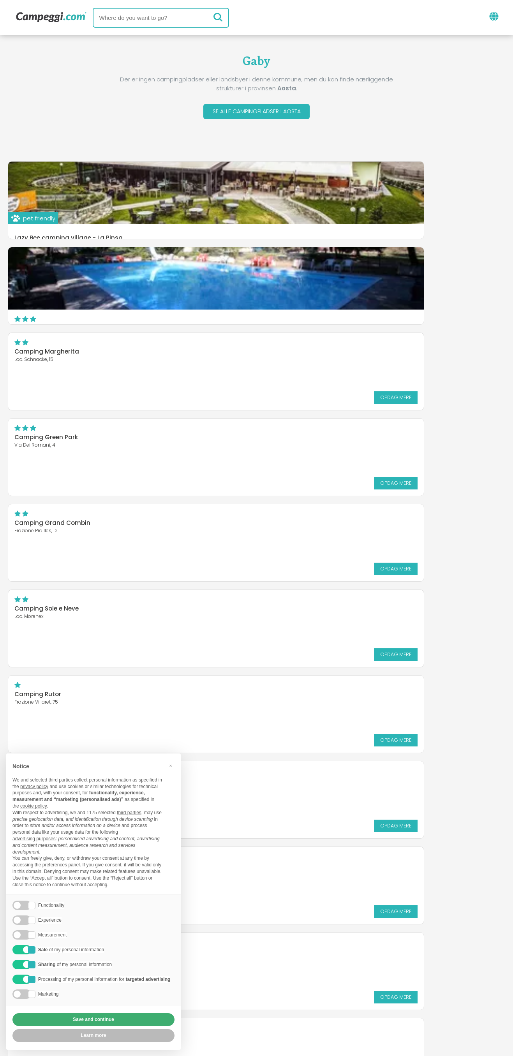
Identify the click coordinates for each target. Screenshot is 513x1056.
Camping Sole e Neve (303, 353)
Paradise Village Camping (311, 525)
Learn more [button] (93, 1035)
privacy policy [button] (34, 786)
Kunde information (294, 1005)
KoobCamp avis (275, 959)
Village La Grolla (39, 610)
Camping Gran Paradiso (308, 439)
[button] (170, 766)
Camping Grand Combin (52, 353)
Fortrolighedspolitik (219, 1005)
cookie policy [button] (33, 806)
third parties (129, 812)
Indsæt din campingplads (234, 991)
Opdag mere (219, 313)
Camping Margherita (46, 268)
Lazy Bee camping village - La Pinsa (68, 240)
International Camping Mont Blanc (67, 520)
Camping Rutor (37, 439)
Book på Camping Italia (328, 991)
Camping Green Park (303, 268)
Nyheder (224, 959)
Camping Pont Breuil (302, 610)
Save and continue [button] (93, 1019)
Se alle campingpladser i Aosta (256, 112)
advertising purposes (34, 838)
